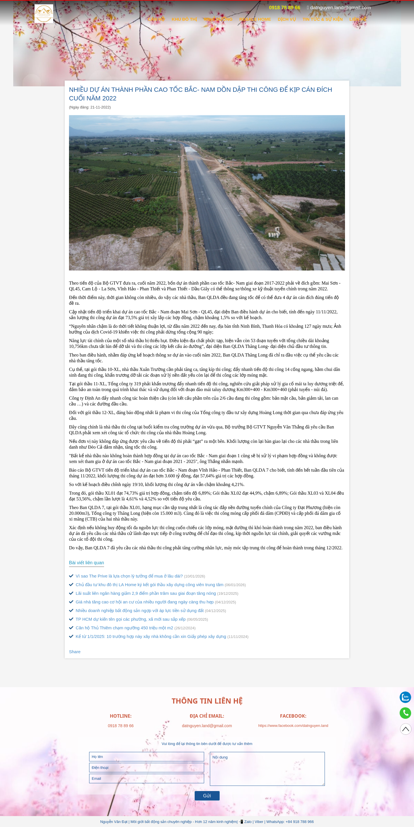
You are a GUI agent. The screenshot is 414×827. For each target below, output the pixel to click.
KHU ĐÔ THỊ (184, 19)
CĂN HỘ (156, 19)
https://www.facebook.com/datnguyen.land (293, 725)
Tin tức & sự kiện (322, 19)
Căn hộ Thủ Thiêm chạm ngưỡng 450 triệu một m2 (132, 627)
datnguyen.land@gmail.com (339, 7)
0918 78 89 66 (281, 7)
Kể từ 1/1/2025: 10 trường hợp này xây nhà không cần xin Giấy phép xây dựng (158, 636)
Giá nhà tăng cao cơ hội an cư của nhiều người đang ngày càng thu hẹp (152, 601)
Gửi (207, 795)
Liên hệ (358, 19)
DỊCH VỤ (287, 19)
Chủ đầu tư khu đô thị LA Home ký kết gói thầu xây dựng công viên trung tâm (157, 584)
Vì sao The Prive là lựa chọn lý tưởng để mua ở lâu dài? (137, 575)
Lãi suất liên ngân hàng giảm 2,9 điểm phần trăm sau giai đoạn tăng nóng (153, 593)
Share (74, 651)
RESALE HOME (255, 19)
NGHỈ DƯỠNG (218, 19)
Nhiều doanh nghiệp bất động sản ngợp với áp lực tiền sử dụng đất (147, 610)
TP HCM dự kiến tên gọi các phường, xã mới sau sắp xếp (138, 619)
